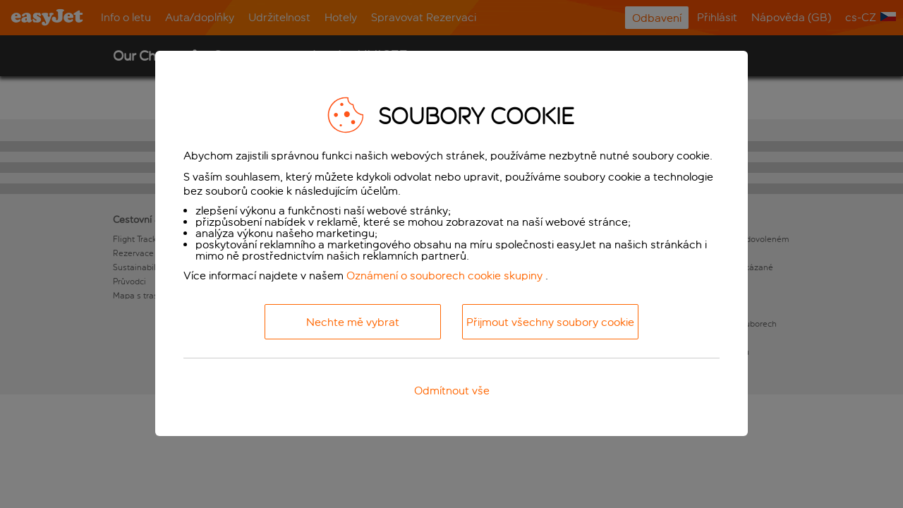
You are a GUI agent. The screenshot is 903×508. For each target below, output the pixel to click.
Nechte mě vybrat (352, 322)
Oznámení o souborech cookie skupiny (444, 275)
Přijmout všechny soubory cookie (550, 322)
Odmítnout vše (452, 390)
